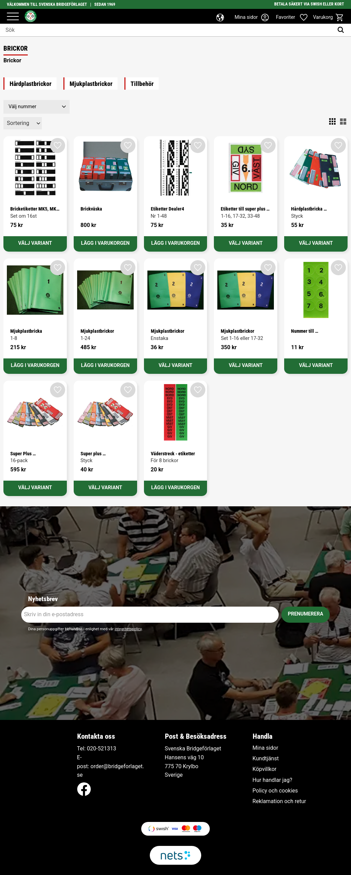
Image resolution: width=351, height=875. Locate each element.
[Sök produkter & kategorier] (167, 30)
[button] (13, 17)
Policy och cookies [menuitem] (275, 791)
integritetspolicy (128, 629)
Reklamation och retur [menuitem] (279, 801)
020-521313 (101, 748)
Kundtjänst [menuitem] (266, 759)
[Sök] (342, 30)
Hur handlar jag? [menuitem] (272, 780)
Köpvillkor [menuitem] (265, 769)
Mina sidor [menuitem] (265, 748)
